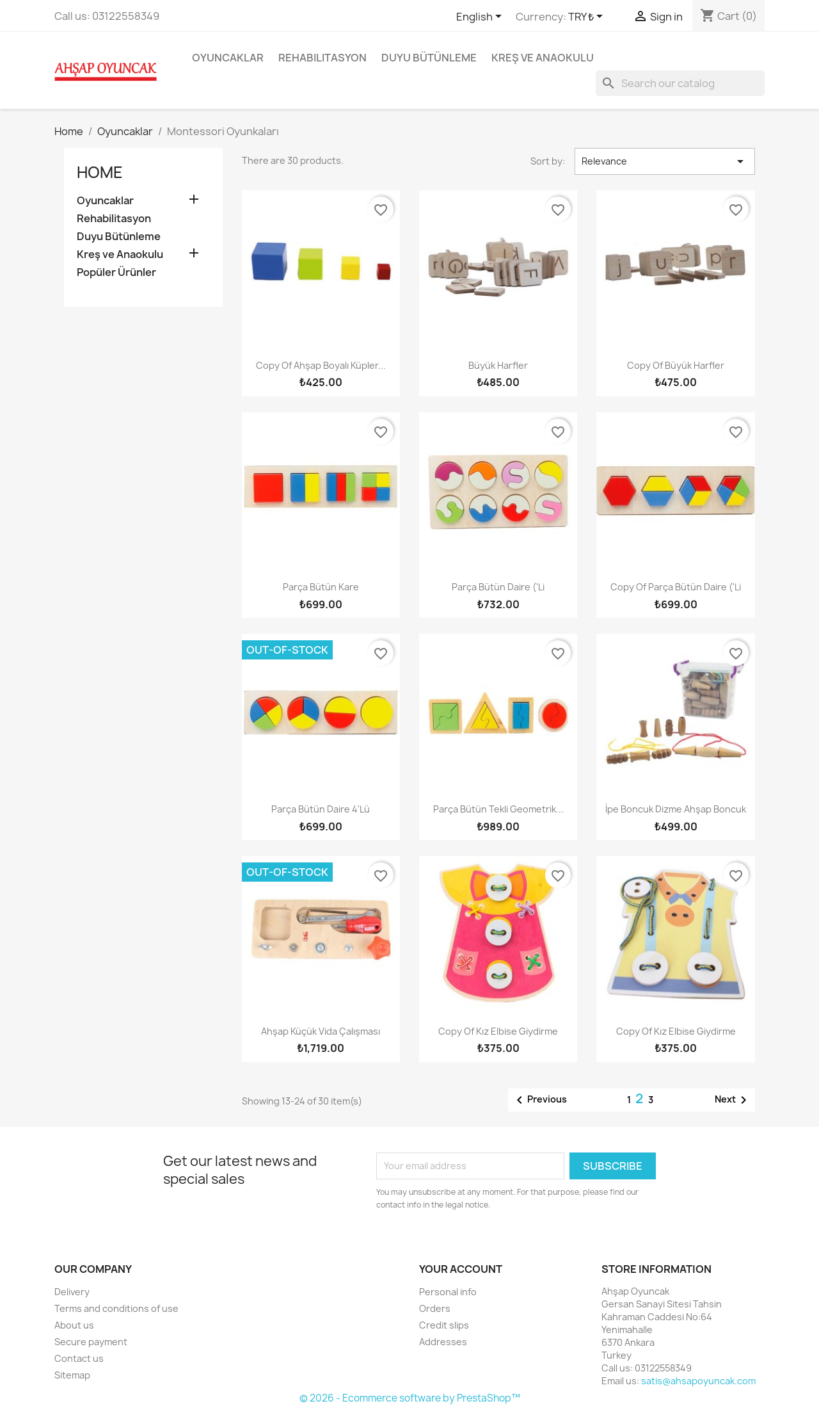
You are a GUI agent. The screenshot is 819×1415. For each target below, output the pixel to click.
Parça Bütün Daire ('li (498, 587)
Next (733, 1100)
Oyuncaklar (228, 58)
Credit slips (444, 1325)
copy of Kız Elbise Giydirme (498, 1031)
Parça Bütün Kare (321, 587)
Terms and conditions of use (116, 1308)
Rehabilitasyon (322, 58)
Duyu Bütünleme (429, 58)
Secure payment (90, 1342)
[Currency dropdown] (587, 17)
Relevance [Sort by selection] (665, 161)
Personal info (448, 1292)
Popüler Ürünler (116, 272)
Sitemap (72, 1375)
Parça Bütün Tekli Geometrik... (498, 809)
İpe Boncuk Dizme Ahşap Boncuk (675, 809)
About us (74, 1325)
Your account (460, 1269)
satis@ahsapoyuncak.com (698, 1381)
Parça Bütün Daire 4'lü (320, 809)
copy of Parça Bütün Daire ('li (675, 587)
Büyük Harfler (498, 365)
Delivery (72, 1292)
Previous (539, 1100)
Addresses (443, 1342)
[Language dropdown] (481, 17)
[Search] (680, 83)
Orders (434, 1308)
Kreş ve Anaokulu (542, 58)
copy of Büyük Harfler (675, 365)
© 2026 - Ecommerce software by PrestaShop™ (409, 1398)
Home (100, 172)
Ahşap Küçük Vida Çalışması (320, 1031)
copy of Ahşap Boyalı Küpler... (321, 365)
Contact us (79, 1358)
